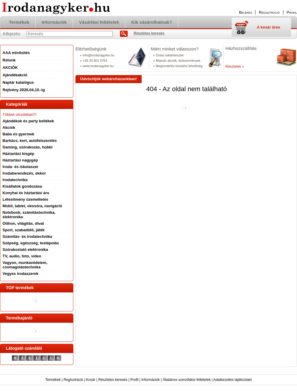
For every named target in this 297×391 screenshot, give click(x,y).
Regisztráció (73, 380)
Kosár (90, 380)
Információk (150, 380)
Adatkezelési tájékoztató (232, 380)
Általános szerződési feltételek (187, 380)
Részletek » (234, 66)
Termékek (53, 380)
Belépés (245, 12)
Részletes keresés (112, 380)
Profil (134, 380)
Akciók (9, 127)
